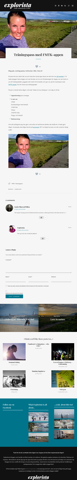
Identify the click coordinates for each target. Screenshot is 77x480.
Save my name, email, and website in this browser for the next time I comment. (28, 286)
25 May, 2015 (38, 374)
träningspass (19, 184)
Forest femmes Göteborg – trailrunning (62, 363)
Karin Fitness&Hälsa (22, 207)
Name (8, 277)
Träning (38, 59)
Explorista (21, 228)
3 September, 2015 (62, 392)
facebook (58, 5)
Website (53, 277)
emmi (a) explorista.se (31, 468)
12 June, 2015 (14, 365)
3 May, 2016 (14, 392)
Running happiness (38, 371)
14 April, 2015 (38, 348)
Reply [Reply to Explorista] (69, 227)
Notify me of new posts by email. (14, 293)
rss (65, 5)
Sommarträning (14, 362)
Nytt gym (63, 389)
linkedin (61, 5)
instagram (55, 5)
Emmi (11, 189)
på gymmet (60, 76)
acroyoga (36, 127)
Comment (9, 260)
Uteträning (14, 389)
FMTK (13, 184)
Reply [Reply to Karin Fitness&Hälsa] (69, 207)
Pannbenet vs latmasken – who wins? (38, 345)
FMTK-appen (12, 84)
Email (30, 277)
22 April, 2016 (18, 189)
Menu (72, 5)
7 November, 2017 (62, 366)
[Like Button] (36, 66)
